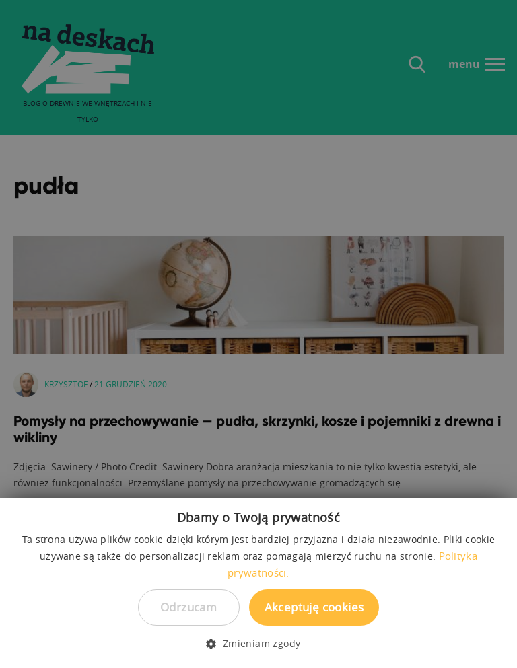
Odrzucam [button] (188, 607)
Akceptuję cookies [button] (314, 607)
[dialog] (258, 334)
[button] (258, 644)
